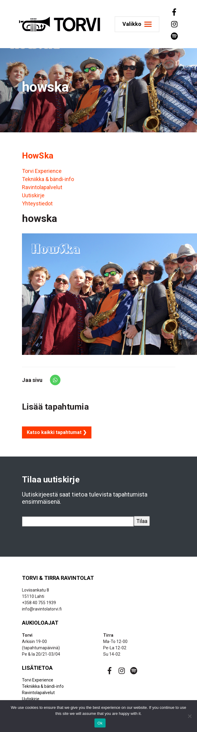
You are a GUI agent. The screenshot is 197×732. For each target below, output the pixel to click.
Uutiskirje (33, 195)
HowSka (38, 156)
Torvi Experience (42, 171)
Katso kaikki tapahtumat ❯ (57, 432)
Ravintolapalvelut (42, 187)
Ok (100, 723)
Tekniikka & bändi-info (48, 179)
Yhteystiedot (37, 203)
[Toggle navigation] (137, 24)
